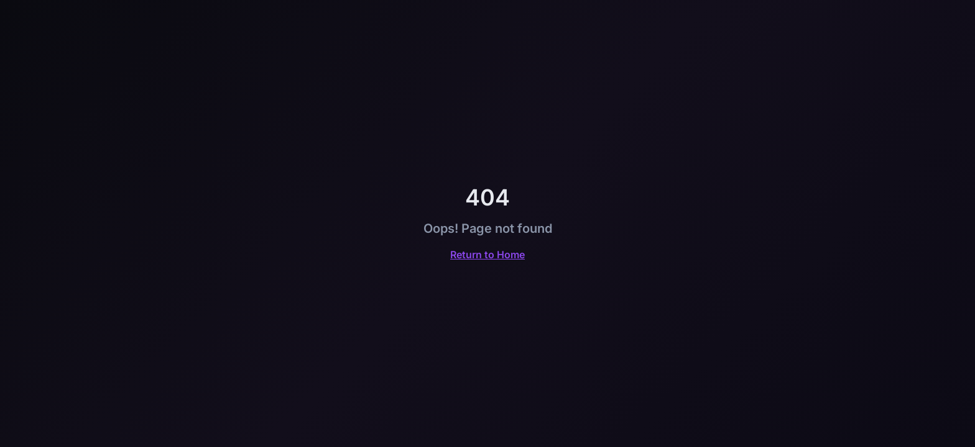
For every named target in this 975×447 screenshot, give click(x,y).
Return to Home (487, 254)
